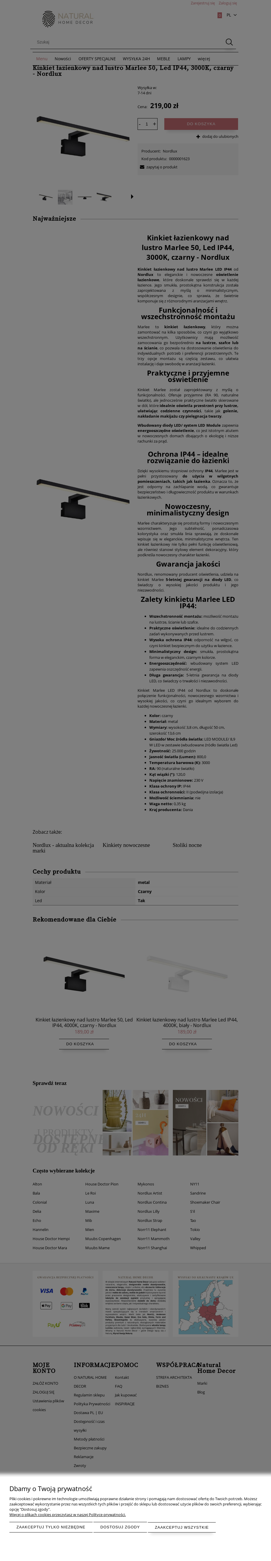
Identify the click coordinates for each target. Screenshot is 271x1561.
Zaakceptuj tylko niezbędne (51, 1527)
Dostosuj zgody (120, 1527)
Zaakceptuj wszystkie (182, 1527)
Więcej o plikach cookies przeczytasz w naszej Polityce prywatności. (67, 1515)
